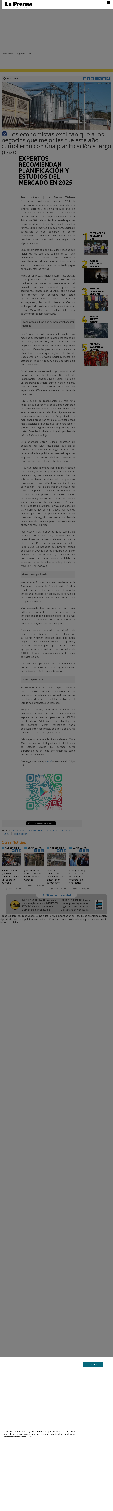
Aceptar (93, 1364)
